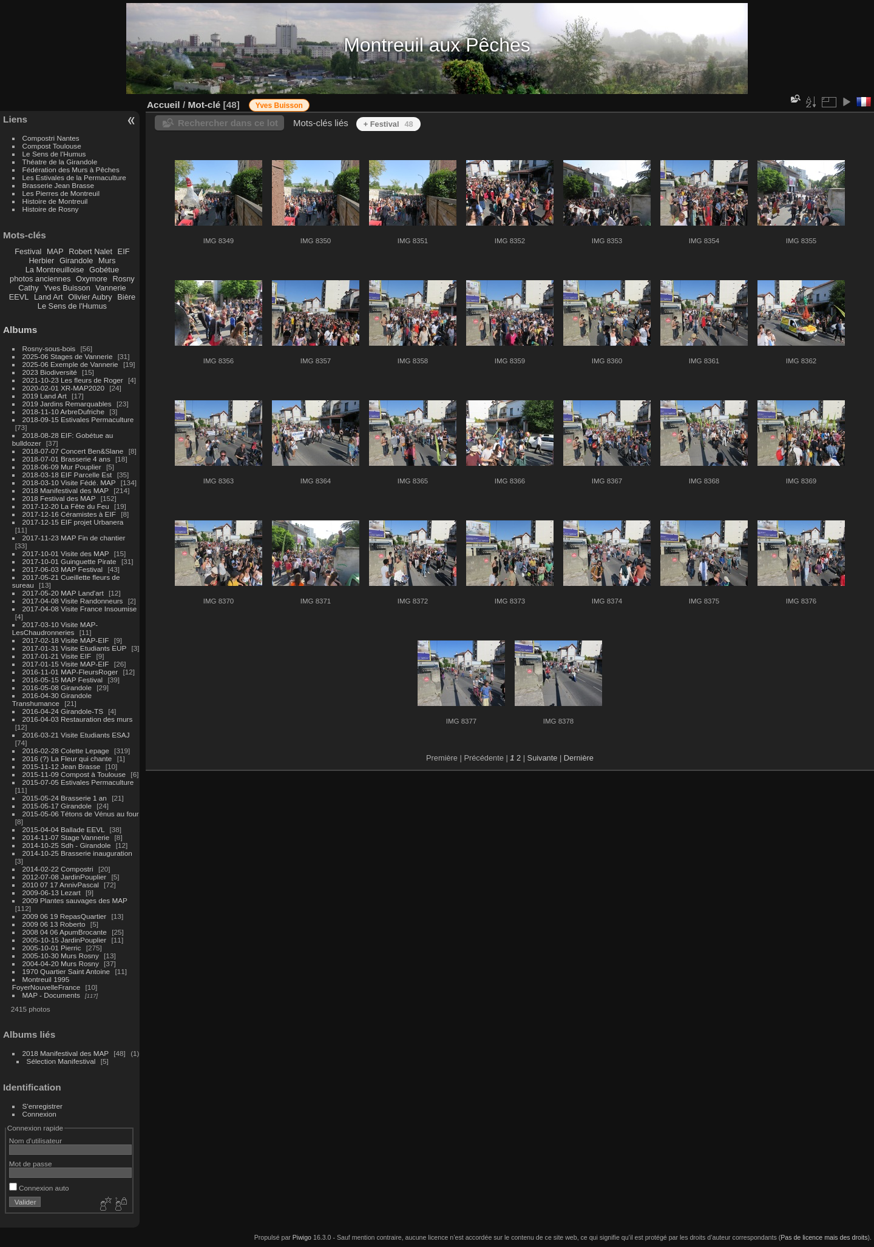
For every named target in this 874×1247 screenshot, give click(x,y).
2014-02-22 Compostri (57, 869)
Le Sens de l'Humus (54, 154)
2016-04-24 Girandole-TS (62, 711)
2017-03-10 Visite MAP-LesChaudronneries (55, 628)
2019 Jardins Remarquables (67, 404)
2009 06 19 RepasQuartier (64, 916)
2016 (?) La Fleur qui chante (67, 758)
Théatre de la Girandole (60, 162)
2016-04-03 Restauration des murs (77, 719)
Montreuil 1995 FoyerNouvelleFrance (46, 983)
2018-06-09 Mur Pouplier (61, 467)
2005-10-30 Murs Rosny (60, 956)
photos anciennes (40, 278)
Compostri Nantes (51, 138)
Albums (20, 329)
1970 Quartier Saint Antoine (66, 971)
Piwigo (302, 1237)
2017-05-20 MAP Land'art (63, 593)
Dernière (579, 757)
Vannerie (110, 287)
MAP (55, 251)
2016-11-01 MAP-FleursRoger (70, 672)
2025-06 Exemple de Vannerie (70, 364)
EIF (124, 251)
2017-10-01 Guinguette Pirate (69, 561)
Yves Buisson (67, 287)
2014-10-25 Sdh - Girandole (66, 845)
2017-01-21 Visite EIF (57, 656)
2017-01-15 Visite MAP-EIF (65, 664)
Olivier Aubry (90, 296)
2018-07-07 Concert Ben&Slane (73, 451)
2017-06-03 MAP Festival (62, 569)
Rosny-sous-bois (49, 348)
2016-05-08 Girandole (57, 687)
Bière (126, 296)
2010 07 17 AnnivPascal (60, 885)
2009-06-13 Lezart (51, 892)
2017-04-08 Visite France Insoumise (79, 609)
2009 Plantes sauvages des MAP (74, 900)
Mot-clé (204, 104)
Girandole (76, 260)
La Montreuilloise (54, 269)
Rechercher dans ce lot (228, 123)
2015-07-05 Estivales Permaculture (78, 782)
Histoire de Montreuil (55, 201)
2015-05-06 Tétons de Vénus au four (80, 814)
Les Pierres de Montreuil (61, 193)
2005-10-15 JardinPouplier (64, 940)
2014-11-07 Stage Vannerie (66, 837)
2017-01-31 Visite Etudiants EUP (74, 648)
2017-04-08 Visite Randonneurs (72, 601)
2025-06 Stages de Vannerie (67, 356)
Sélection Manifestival (61, 1061)
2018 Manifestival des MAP (65, 490)
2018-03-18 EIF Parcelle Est (67, 475)
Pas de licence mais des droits (824, 1237)
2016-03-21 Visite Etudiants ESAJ (76, 735)
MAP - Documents (51, 995)
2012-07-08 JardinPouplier (64, 877)
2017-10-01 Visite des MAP (65, 553)
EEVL (19, 296)
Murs (106, 260)
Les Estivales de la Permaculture (74, 177)
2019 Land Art (45, 396)
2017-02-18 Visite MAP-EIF (65, 640)
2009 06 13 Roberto (54, 924)
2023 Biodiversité (49, 372)
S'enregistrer (42, 1106)
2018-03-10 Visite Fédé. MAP (69, 482)
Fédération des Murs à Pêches (71, 169)
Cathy (28, 287)
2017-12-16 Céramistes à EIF (69, 514)
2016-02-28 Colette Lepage (65, 751)
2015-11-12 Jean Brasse (61, 766)
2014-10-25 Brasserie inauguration (77, 853)
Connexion (39, 1114)
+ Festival (388, 124)
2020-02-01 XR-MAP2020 (63, 388)
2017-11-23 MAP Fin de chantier (74, 538)
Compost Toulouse (51, 146)
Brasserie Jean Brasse (58, 185)
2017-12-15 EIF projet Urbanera (73, 522)
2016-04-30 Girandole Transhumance (52, 699)
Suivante (542, 757)
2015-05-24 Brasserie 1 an (64, 798)
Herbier (41, 260)
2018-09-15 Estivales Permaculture (78, 419)
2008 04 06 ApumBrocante (64, 932)
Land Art (48, 296)
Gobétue (104, 269)
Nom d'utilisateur (35, 1140)
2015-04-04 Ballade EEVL (63, 829)
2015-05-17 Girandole (57, 806)
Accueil (163, 104)
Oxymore (91, 278)
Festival (28, 251)
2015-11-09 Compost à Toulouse (74, 774)
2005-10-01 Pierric (51, 948)
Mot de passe (30, 1164)
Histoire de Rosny (50, 209)
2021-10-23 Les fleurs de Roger (72, 380)
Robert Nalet (90, 251)
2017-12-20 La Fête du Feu (65, 506)
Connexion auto (39, 1188)
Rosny (123, 278)
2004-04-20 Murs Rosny (60, 963)
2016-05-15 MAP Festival (62, 680)
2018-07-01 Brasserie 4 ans (66, 459)
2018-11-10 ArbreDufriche (63, 411)
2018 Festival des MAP (59, 498)
